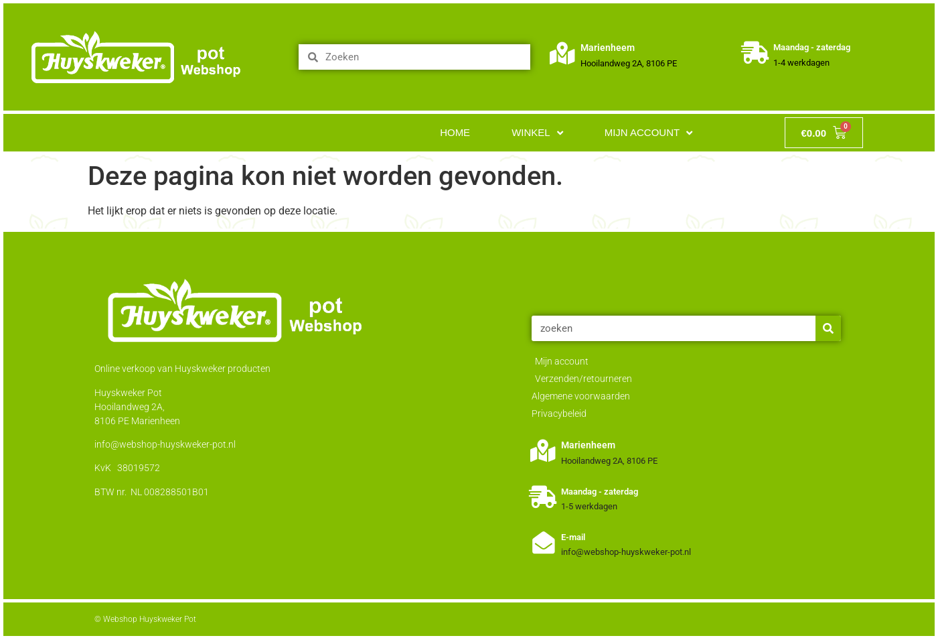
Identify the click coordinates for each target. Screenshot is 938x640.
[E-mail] (543, 542)
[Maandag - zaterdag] (755, 53)
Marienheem (608, 47)
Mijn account (649, 133)
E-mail (574, 537)
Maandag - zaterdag (812, 47)
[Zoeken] (828, 328)
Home (455, 132)
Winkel (537, 133)
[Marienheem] (562, 53)
